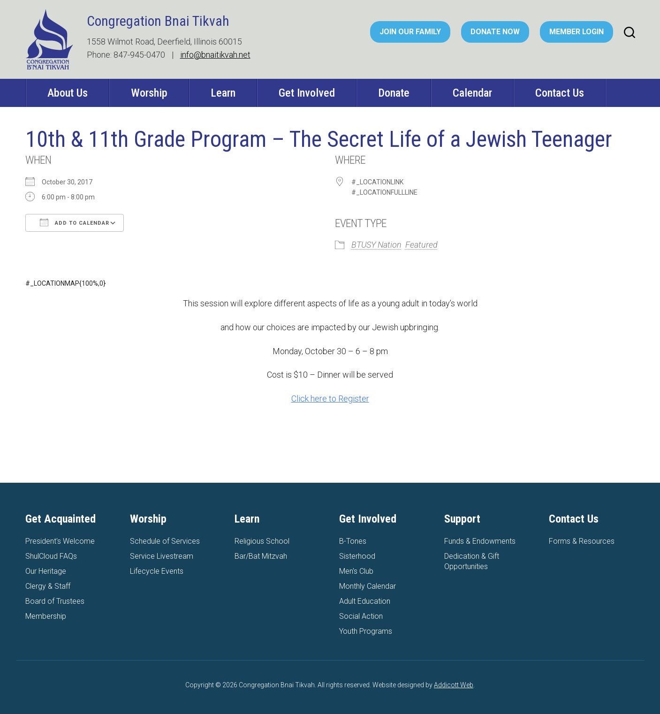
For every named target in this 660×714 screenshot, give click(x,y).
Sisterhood (357, 556)
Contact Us (559, 92)
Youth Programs (365, 631)
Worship (149, 92)
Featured (421, 245)
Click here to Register (330, 398)
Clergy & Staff (47, 586)
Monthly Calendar (367, 586)
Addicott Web (453, 685)
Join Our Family (410, 31)
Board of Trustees (54, 601)
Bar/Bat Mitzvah (261, 556)
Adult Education (364, 601)
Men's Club (356, 571)
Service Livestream (161, 556)
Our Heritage (45, 571)
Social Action (361, 616)
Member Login (576, 31)
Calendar (472, 92)
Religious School (262, 541)
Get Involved (307, 92)
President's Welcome (60, 541)
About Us (67, 92)
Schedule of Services (165, 541)
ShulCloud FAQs (51, 556)
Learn (223, 92)
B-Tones (352, 541)
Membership (45, 616)
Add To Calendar (74, 222)
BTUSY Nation (376, 245)
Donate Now (495, 31)
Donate (394, 92)
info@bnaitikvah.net (215, 55)
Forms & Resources (581, 541)
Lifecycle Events (156, 571)
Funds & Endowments (480, 541)
